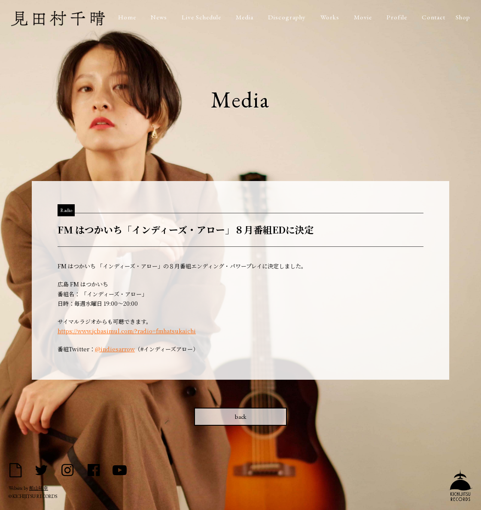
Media (244, 17)
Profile (397, 17)
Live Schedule (201, 17)
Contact (433, 17)
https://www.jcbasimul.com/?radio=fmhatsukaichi (127, 331)
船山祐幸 (38, 488)
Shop (463, 17)
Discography (287, 17)
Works (329, 17)
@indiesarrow (115, 349)
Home (127, 17)
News (159, 17)
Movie (363, 17)
